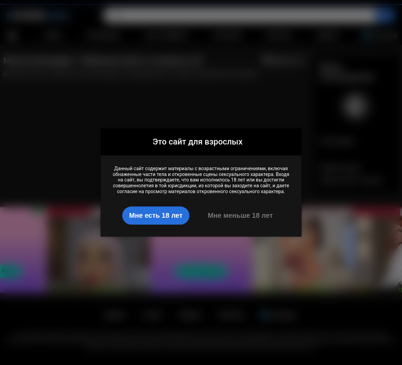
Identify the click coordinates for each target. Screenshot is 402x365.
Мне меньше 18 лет (240, 215)
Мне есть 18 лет (156, 215)
